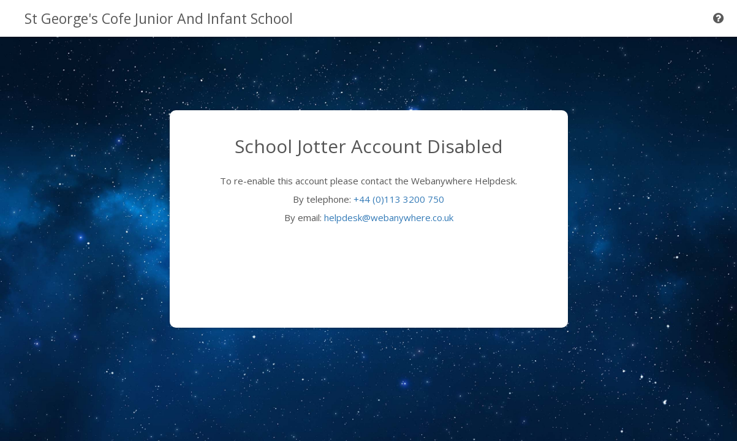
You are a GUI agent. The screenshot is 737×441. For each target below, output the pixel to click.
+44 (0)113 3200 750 (398, 199)
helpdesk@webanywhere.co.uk (388, 217)
